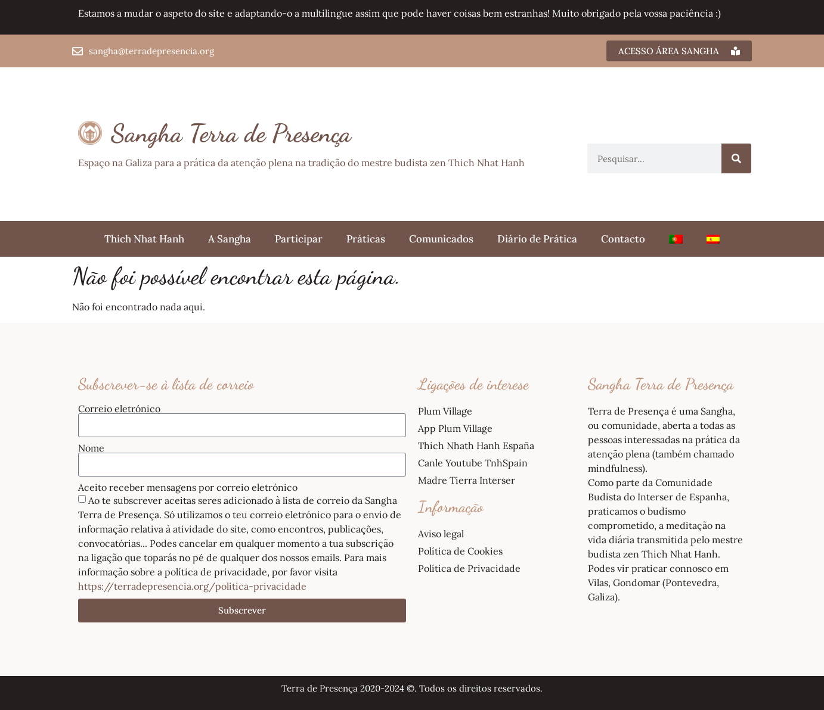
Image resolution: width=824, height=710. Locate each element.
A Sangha (229, 238)
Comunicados (441, 238)
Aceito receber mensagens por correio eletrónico (188, 487)
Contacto (623, 238)
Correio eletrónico (119, 408)
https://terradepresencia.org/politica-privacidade (192, 586)
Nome (91, 448)
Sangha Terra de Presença (231, 133)
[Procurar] (736, 158)
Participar (299, 238)
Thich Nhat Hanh (144, 238)
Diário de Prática (537, 238)
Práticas (365, 238)
